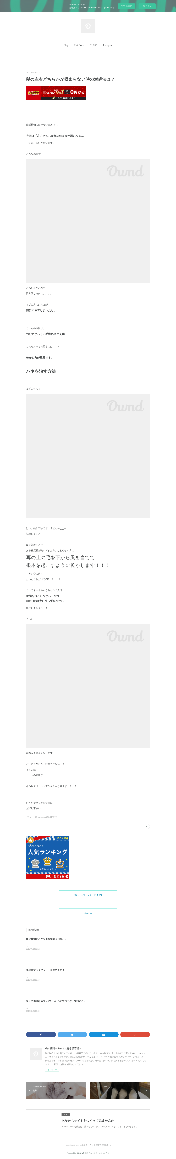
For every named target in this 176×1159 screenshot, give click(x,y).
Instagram (107, 45)
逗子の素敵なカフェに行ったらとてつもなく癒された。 (56, 1001)
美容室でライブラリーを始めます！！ (46, 970)
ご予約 (93, 45)
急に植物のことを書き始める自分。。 (46, 939)
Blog (66, 45)
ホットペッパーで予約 (88, 895)
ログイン (147, 6)
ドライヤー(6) (31, 817)
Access (88, 913)
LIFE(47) (53, 817)
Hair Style (79, 45)
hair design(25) (43, 817)
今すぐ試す (126, 6)
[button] (66, 45)
